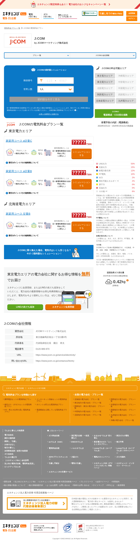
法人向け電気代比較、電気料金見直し (19, 463)
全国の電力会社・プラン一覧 (88, 394)
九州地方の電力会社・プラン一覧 (123, 416)
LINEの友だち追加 (25, 307)
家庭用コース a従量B (19, 171)
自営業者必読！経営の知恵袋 (16, 451)
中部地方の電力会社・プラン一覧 (87, 411)
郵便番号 (28, 80)
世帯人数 (28, 89)
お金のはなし (9, 444)
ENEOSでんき (77, 442)
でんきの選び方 (10, 457)
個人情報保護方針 (36, 485)
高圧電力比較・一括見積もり (80, 437)
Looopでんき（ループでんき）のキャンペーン (125, 450)
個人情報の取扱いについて (14, 485)
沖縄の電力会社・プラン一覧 (122, 420)
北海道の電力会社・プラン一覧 (87, 399)
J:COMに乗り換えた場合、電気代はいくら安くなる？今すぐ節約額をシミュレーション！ (44, 252)
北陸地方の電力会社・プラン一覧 (87, 415)
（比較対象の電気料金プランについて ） (63, 110)
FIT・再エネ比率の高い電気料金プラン (17, 410)
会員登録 (131, 13)
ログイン (131, 18)
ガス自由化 (8, 454)
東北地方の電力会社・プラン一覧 (87, 403)
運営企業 (7, 482)
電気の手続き (111, 13)
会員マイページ (102, 482)
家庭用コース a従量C (19, 140)
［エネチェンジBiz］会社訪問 (16, 460)
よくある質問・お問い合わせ (58, 485)
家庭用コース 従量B (18, 213)
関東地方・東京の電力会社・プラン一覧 (89, 407)
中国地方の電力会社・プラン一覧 (123, 405)
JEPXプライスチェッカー (58, 458)
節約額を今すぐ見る (49, 99)
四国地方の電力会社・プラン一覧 (123, 410)
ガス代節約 (120, 457)
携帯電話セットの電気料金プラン (17, 399)
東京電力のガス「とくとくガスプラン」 (103, 443)
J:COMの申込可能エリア (114, 68)
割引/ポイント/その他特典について (22, 162)
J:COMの (115, 113)
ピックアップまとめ (12, 467)
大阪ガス (74, 457)
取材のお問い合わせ (81, 485)
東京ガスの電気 (122, 436)
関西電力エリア (105, 94)
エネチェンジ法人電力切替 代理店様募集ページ (58, 482)
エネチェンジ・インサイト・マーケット (125, 464)
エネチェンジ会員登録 (63, 307)
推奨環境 (121, 485)
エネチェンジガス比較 (37, 388)
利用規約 (115, 482)
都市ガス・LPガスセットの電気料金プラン (18, 405)
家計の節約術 (9, 438)
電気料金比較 (54, 448)
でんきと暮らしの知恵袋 (14, 430)
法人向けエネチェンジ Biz (25, 482)
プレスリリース (86, 482)
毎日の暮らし (9, 448)
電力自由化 (8, 435)
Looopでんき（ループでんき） (103, 449)
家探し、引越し (10, 441)
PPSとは (110, 485)
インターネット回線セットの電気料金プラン (51, 400)
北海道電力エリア (105, 101)
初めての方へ (89, 13)
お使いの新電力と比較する (49, 114)
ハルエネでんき (77, 448)
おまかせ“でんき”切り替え (103, 437)
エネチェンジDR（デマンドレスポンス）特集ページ (103, 465)
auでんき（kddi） (56, 442)
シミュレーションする (81, 153)
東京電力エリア (105, 76)
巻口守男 (119, 442)
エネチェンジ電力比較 (15, 388)
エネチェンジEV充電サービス (61, 472)
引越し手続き (54, 463)
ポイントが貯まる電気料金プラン (49, 404)
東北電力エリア (105, 82)
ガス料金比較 (54, 436)
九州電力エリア (126, 101)
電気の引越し (76, 463)
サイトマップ (98, 485)
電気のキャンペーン (102, 457)
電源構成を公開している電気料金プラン (51, 410)
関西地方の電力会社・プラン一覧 (123, 400)
